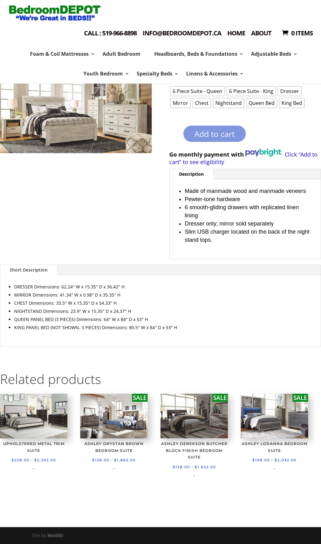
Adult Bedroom (121, 53)
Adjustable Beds (271, 53)
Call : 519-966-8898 (110, 33)
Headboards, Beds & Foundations (195, 53)
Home (236, 33)
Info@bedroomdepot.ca (182, 33)
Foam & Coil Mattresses (59, 53)
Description (191, 174)
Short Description (29, 270)
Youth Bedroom (103, 73)
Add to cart (214, 133)
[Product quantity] (172, 136)
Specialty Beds (154, 73)
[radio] (197, 91)
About (261, 33)
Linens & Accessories (212, 73)
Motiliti (55, 535)
